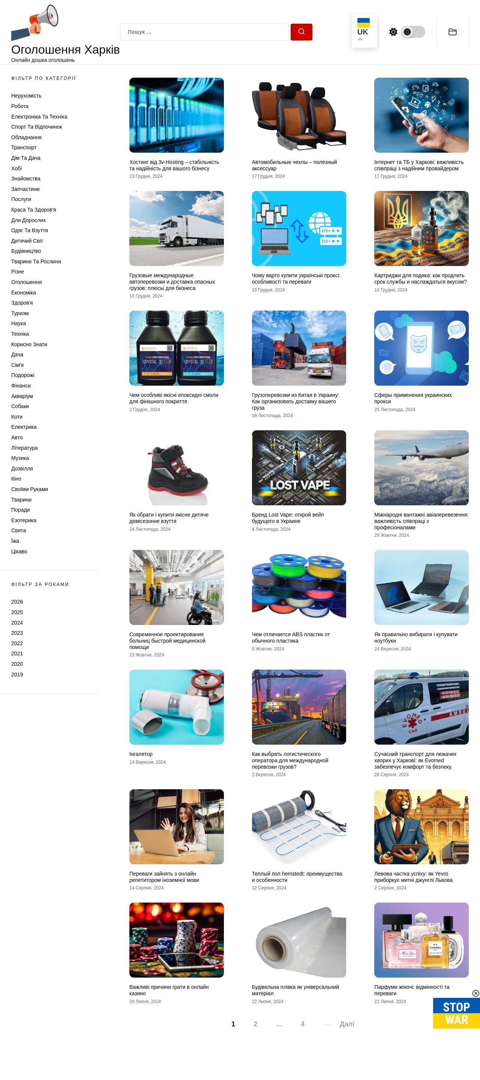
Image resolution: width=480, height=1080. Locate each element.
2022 (17, 643)
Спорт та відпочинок (36, 127)
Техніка (20, 334)
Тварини (21, 500)
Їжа (15, 541)
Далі (347, 1024)
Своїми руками (29, 489)
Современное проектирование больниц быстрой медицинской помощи (167, 640)
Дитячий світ (27, 241)
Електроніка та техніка (39, 117)
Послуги (21, 199)
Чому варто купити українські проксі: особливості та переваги (296, 278)
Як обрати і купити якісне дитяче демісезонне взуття (168, 518)
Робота (19, 106)
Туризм (19, 313)
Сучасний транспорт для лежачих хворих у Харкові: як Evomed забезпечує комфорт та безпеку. (415, 760)
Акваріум (22, 396)
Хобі (16, 168)
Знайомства (25, 179)
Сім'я (17, 365)
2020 (17, 664)
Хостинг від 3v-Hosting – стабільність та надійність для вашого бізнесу (174, 165)
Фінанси (21, 386)
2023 (17, 633)
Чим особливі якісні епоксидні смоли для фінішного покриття (173, 398)
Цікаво (19, 551)
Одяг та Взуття (29, 230)
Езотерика (23, 520)
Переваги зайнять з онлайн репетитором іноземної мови (164, 877)
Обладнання (26, 137)
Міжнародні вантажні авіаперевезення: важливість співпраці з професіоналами (421, 521)
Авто (17, 437)
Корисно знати (29, 344)
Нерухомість (26, 96)
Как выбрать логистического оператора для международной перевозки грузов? (290, 760)
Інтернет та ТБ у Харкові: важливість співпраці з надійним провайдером (419, 165)
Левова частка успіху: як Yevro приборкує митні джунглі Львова (413, 877)
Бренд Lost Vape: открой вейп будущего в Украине (288, 518)
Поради (20, 510)
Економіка (23, 293)
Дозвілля (22, 469)
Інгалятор (141, 754)
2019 (17, 674)
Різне (17, 272)
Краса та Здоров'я (33, 210)
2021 (17, 653)
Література (24, 448)
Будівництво (26, 251)
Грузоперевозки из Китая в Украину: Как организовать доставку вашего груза (295, 401)
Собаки (20, 406)
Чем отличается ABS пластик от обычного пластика (291, 637)
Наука (18, 323)
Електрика (24, 427)
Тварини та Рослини (36, 261)
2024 (17, 623)
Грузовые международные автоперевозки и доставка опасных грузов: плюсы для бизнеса (172, 281)
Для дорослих (28, 220)
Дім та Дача (25, 158)
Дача (17, 354)
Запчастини (25, 189)
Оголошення (26, 282)
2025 (17, 612)
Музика (20, 458)
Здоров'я (22, 303)
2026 (17, 602)
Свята (18, 530)
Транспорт (23, 147)
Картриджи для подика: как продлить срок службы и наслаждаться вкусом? (420, 278)
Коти (16, 417)
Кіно (16, 479)
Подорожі (22, 375)
